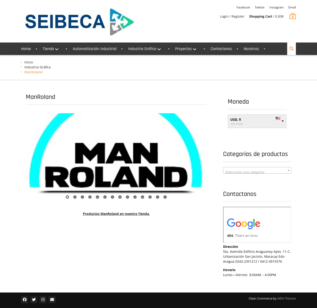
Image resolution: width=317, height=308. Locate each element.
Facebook (243, 7)
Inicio (28, 62)
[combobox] (257, 170)
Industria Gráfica (142, 48)
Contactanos (221, 48)
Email (292, 7)
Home (26, 48)
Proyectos (183, 48)
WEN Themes (286, 298)
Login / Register (232, 16)
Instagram (276, 7)
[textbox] (257, 172)
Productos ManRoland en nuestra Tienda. (116, 213)
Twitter (260, 7)
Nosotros (251, 48)
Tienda (48, 48)
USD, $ (235, 119)
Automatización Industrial (94, 48)
